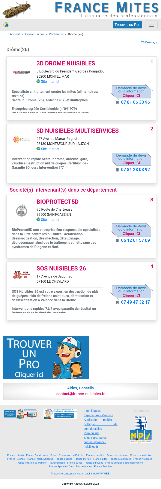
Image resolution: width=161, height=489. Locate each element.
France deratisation (117, 455)
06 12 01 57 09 (135, 240)
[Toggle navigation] (152, 25)
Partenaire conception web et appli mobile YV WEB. (80, 473)
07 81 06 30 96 (135, 102)
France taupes (84, 466)
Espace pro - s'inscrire (98, 415)
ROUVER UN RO (127, 24)
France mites (100, 458)
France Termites (103, 466)
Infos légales (92, 410)
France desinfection (141, 455)
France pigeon (57, 462)
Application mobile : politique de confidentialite (101, 424)
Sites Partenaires (95, 437)
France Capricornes (37, 455)
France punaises (93, 462)
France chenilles (95, 455)
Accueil (15, 34)
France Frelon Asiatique (40, 458)
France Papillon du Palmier (32, 462)
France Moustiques (120, 458)
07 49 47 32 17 (135, 302)
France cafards (15, 455)
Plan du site (91, 433)
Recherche (56, 34)
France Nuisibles (142, 458)
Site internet (50, 82)
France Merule (83, 458)
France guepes (64, 458)
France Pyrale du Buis (61, 466)
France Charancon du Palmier (67, 455)
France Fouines (16, 458)
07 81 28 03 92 (135, 169)
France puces (74, 462)
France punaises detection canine (124, 462)
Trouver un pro (34, 34)
